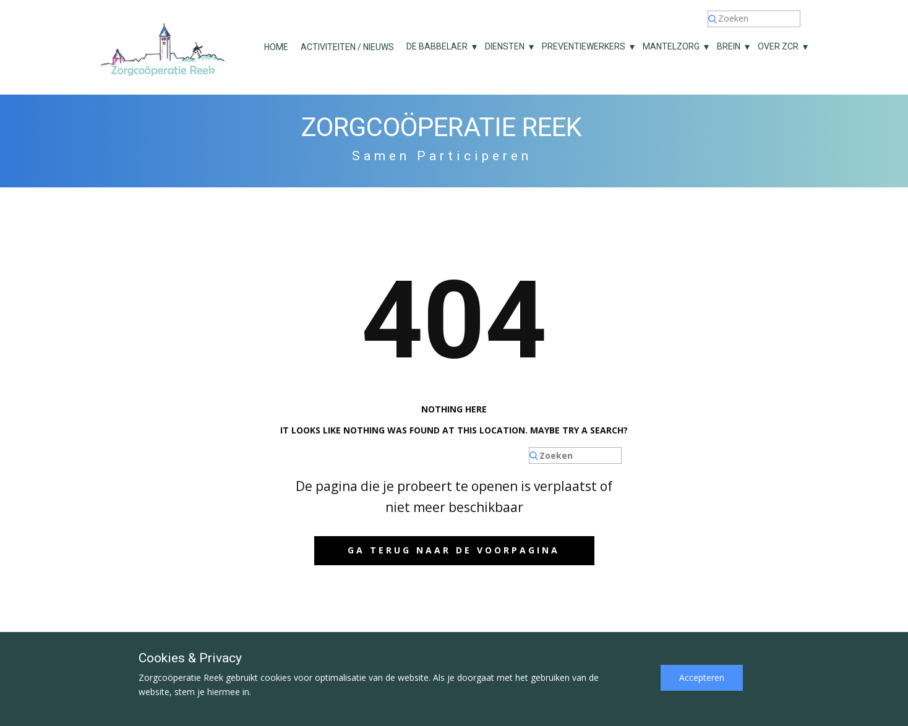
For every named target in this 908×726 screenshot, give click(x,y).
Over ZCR (778, 46)
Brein (728, 46)
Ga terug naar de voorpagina (454, 550)
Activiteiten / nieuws (347, 47)
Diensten (505, 46)
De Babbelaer (437, 46)
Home (276, 47)
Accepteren (701, 677)
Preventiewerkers (583, 46)
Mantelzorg (671, 46)
